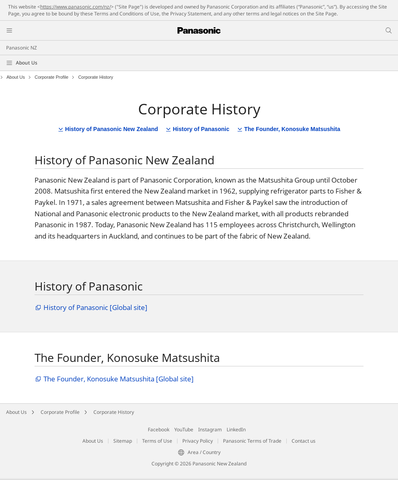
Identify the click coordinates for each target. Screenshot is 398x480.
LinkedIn (236, 429)
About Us (26, 62)
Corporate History (113, 412)
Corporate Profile (51, 77)
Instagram (210, 429)
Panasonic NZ (21, 47)
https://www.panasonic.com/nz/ (75, 6)
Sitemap (122, 440)
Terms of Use (157, 440)
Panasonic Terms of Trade (252, 440)
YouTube (183, 429)
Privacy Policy (197, 440)
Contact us (304, 440)
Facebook (158, 429)
